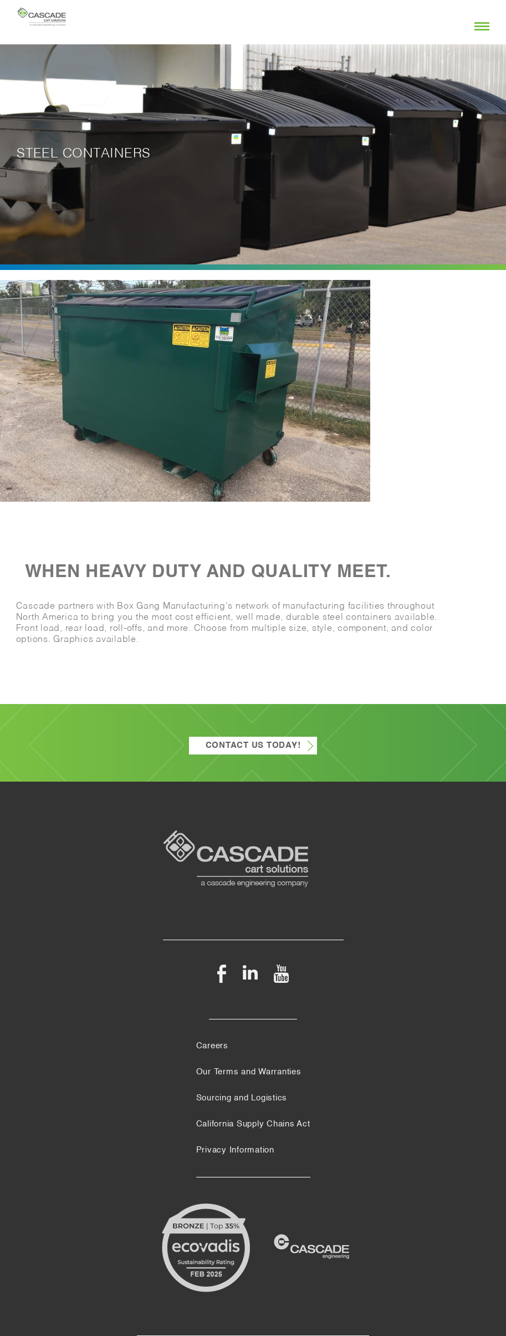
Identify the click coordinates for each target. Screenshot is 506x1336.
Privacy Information (235, 1150)
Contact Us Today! (253, 745)
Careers (212, 1046)
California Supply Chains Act (253, 1124)
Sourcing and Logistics (242, 1098)
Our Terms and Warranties (248, 1072)
